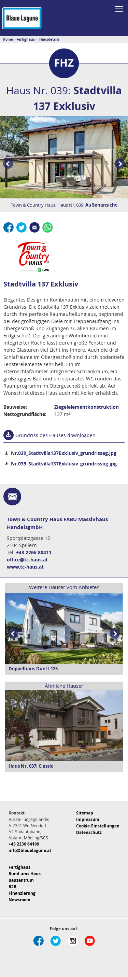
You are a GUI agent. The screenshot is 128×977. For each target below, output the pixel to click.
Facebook (8, 227)
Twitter (21, 227)
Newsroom (19, 900)
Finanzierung (22, 893)
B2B (12, 887)
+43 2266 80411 (34, 552)
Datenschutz (89, 832)
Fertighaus (19, 867)
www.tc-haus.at (25, 566)
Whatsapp (47, 227)
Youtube (90, 941)
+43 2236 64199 (24, 844)
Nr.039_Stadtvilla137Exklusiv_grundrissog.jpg (64, 463)
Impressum (87, 819)
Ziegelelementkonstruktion (86, 407)
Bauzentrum (21, 880)
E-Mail (34, 227)
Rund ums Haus (25, 874)
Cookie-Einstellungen (97, 826)
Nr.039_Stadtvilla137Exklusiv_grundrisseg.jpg (63, 453)
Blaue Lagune (22, 18)
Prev (7, 164)
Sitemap (84, 813)
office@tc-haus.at (27, 559)
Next (116, 634)
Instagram (73, 941)
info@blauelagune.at (30, 850)
